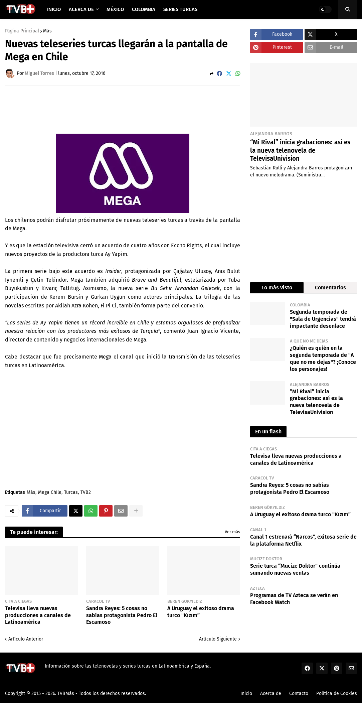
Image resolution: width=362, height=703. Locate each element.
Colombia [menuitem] (143, 9)
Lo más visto (276, 287)
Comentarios (330, 287)
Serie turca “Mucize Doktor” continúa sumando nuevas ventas (295, 569)
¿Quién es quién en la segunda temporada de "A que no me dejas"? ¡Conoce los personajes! (323, 358)
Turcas (71, 492)
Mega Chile (49, 492)
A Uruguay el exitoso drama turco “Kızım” (200, 611)
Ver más (232, 531)
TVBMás (65, 693)
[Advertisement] (126, 109)
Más (47, 31)
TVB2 (85, 492)
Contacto (298, 693)
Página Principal (22, 31)
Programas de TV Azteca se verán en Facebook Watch (294, 598)
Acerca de (270, 693)
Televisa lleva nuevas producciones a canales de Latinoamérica (38, 615)
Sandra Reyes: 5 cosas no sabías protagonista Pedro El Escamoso (121, 615)
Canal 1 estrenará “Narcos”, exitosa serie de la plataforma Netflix (303, 540)
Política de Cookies (336, 693)
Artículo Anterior (25, 639)
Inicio (246, 693)
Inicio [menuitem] (54, 9)
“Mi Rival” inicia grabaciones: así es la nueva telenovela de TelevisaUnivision (300, 150)
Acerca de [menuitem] (81, 9)
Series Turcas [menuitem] (180, 9)
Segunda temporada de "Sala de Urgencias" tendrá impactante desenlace (323, 319)
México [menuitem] (115, 9)
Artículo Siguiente (218, 639)
